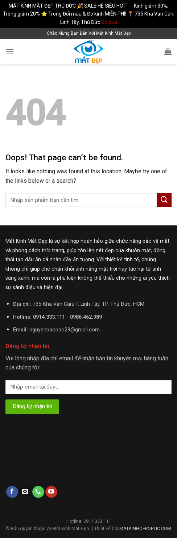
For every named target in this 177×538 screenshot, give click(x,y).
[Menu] (9, 51)
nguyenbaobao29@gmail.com (64, 330)
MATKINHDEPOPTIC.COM (145, 528)
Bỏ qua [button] (109, 22)
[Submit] (164, 200)
